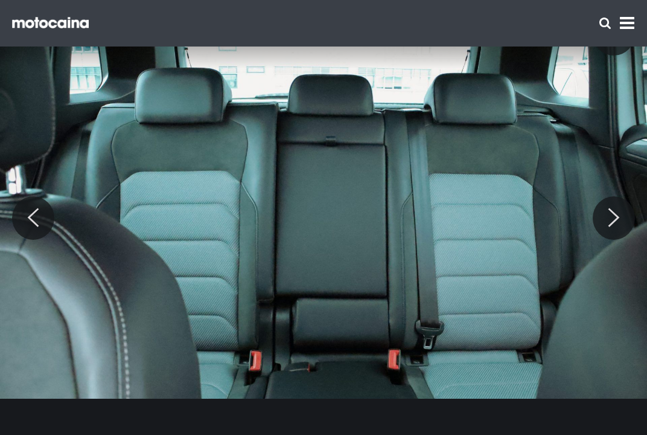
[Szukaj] (605, 23)
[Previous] (33, 218)
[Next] (614, 218)
